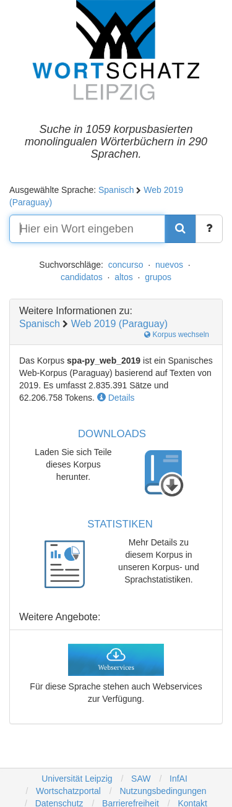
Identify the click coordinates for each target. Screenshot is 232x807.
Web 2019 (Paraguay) (119, 323)
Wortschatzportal (67, 791)
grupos (158, 277)
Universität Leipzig (76, 779)
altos (123, 277)
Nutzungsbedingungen (162, 791)
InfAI (177, 779)
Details (116, 398)
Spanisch (116, 190)
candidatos (82, 277)
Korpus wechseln (176, 334)
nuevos (169, 265)
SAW (139, 779)
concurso (126, 265)
